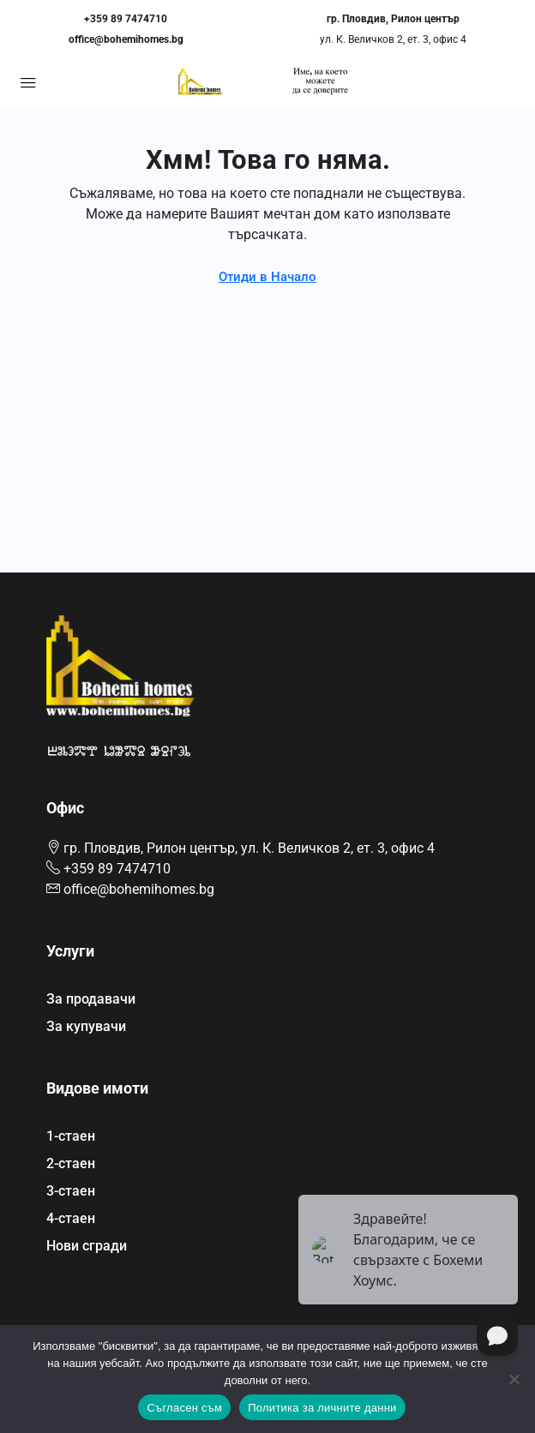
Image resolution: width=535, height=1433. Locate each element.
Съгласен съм (184, 1407)
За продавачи (90, 999)
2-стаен (70, 1163)
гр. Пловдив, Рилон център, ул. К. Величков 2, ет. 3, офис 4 (249, 848)
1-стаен (70, 1136)
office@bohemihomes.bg (126, 39)
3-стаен (70, 1191)
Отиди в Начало (267, 277)
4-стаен (70, 1218)
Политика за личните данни (322, 1407)
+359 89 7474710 (125, 19)
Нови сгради (86, 1246)
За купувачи (86, 1026)
